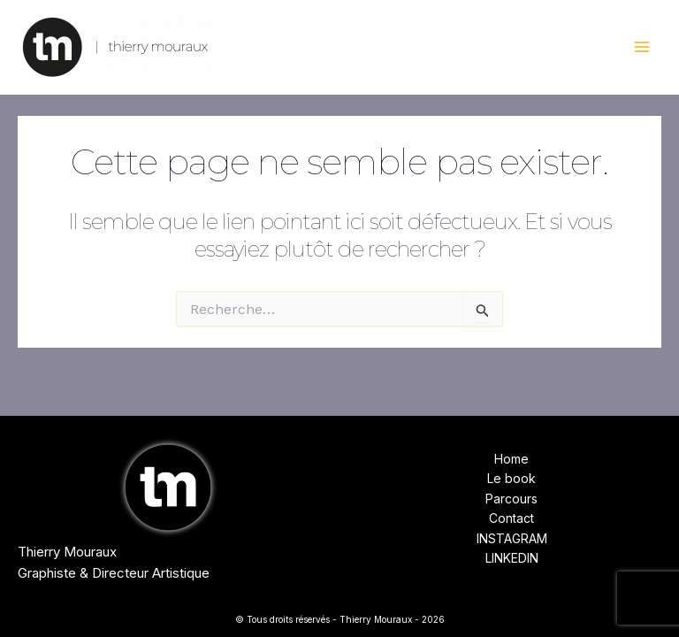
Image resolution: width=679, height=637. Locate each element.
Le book (511, 478)
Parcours (511, 498)
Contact (511, 518)
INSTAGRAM (512, 538)
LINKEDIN (511, 557)
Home (511, 458)
